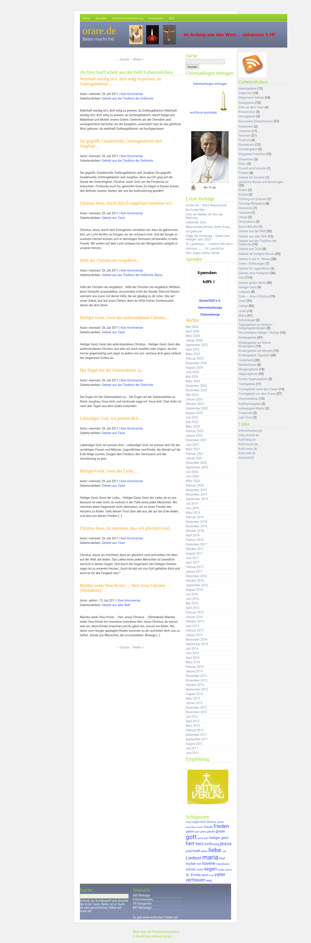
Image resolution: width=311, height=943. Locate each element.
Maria (158, 275)
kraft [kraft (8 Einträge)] (196, 851)
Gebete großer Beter (252, 282)
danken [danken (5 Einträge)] (220, 822)
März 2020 (193, 481)
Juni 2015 (192, 626)
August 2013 (194, 694)
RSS (171, 18)
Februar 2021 (195, 453)
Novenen (245, 135)
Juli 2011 (192, 748)
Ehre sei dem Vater (251, 107)
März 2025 (193, 354)
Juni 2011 (192, 753)
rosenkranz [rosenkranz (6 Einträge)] (223, 864)
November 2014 (196, 639)
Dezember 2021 (196, 440)
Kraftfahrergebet (250, 404)
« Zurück (123, 59)
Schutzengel (247, 320)
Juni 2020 (192, 476)
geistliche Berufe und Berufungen (261, 182)
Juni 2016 (192, 598)
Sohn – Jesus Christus (254, 296)
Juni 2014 (192, 653)
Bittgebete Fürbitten (252, 154)
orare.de (99, 30)
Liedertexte (246, 360)
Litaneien (245, 131)
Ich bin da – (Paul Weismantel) (206, 205)
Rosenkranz (246, 144)
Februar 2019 (195, 517)
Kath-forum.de (248, 444)
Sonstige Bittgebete (252, 203)
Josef (242, 311)
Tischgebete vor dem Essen (257, 393)
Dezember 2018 (196, 521)
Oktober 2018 (195, 530)
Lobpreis (244, 292)
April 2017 (193, 562)
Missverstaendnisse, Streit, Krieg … (209, 227)
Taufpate (245, 212)
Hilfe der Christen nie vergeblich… (110, 260)
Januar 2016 (194, 617)
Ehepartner (246, 159)
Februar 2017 (195, 567)
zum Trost (245, 417)
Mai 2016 (192, 603)
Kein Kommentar (132, 94)
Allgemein (245, 93)
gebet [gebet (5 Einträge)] (203, 831)
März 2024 (193, 381)
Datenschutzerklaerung (127, 18)
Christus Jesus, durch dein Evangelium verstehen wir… (128, 203)
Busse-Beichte (248, 226)
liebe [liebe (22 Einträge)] (214, 850)
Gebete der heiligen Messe (256, 254)
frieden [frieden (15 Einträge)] (221, 826)
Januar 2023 (194, 399)
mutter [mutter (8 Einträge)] (191, 864)
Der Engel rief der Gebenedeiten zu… (113, 370)
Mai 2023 (192, 394)
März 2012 (193, 725)
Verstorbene (247, 221)
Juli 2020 (192, 472)
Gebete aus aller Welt (116, 605)
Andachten (246, 126)
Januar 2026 (194, 340)
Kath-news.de (248, 448)
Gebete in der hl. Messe (254, 259)
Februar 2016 (195, 612)
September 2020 (197, 467)
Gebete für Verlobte (252, 177)
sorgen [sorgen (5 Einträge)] (221, 869)
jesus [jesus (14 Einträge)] (226, 843)
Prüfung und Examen (253, 199)
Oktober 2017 (195, 549)
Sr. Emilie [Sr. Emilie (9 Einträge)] (193, 875)
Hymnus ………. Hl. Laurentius (205, 248)
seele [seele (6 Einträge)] (200, 869)
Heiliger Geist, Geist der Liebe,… (109, 471)
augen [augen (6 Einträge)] (196, 821)
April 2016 (193, 608)
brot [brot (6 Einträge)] (203, 821)
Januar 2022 (194, 435)
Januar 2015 (194, 635)
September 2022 (197, 408)
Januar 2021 (194, 458)
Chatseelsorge (210, 314)
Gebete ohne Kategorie (254, 273)
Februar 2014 (195, 666)
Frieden (244, 173)
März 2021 (193, 449)
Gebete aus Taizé (113, 218)
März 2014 (193, 662)
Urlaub (243, 217)
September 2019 (197, 499)
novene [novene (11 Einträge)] (208, 863)
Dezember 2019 (196, 490)
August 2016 (194, 589)
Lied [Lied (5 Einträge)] (224, 851)
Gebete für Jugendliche (254, 268)
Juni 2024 (192, 372)
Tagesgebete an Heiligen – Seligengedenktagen (257, 326)
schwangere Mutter (252, 408)
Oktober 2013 (195, 685)
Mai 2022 (192, 422)
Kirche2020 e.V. (210, 300)
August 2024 (194, 367)
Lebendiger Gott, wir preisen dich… (111, 418)
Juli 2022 (192, 417)
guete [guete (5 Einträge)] (200, 838)
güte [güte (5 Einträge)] (206, 838)
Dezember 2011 (196, 734)
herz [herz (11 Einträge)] (200, 843)
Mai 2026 (192, 327)
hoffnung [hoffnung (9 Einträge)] (212, 844)
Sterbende (245, 208)
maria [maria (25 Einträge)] (210, 857)
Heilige (243, 306)
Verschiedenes (249, 398)
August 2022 (194, 413)
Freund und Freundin (252, 168)
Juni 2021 (192, 444)
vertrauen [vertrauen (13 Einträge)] (195, 880)
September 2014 (197, 644)
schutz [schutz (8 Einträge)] (191, 869)
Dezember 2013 (196, 676)
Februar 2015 (195, 630)
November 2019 (196, 494)
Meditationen (247, 364)
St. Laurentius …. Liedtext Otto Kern (209, 244)
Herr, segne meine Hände (202, 253)
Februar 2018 (195, 540)
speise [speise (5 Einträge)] (228, 869)
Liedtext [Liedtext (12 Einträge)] (194, 858)
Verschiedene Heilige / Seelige (259, 332)
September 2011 (197, 739)
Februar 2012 (195, 730)
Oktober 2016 (195, 580)
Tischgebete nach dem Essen (258, 389)
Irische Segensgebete (253, 379)
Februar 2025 (195, 358)
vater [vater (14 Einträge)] (219, 874)
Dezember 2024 (196, 363)
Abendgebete (248, 88)
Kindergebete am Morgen (256, 350)
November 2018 (196, 526)
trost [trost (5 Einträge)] (211, 875)
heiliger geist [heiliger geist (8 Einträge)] (218, 838)
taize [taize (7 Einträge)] (205, 875)
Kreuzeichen (247, 112)
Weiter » (138, 59)
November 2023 (196, 390)
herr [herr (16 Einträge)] (190, 843)
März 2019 (193, 512)
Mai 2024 (192, 376)
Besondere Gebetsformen (256, 121)
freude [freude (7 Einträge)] (208, 827)
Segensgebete (248, 374)
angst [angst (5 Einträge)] (189, 822)
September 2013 (197, 689)
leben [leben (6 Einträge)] (204, 851)
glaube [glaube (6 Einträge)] (211, 831)
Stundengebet (248, 149)
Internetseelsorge (210, 307)
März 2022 (193, 426)
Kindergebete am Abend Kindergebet (255, 344)
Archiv (192, 320)
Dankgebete (247, 102)
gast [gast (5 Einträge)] (197, 831)
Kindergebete (247, 337)
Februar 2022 (195, 431)
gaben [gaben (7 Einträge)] (190, 831)
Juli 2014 (192, 648)
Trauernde (245, 413)
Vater (242, 301)
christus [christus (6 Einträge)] (211, 821)
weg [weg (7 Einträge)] (209, 880)
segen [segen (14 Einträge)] (210, 869)
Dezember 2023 (196, 385)
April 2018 (193, 535)
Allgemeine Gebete (251, 97)
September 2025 (197, 345)
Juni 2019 (192, 508)
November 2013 (196, 680)
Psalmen (245, 140)
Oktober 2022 (195, 404)
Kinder (243, 190)
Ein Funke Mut (195, 210)
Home (86, 18)
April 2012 (193, 721)
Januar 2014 (194, 671)
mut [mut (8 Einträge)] (222, 858)
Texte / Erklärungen (252, 263)
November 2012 (196, 712)
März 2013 (193, 698)
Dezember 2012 (196, 707)
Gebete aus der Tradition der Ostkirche (127, 98)
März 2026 (193, 336)
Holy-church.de (249, 435)
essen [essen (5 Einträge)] (200, 827)
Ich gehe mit (194, 231)
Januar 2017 (194, 571)
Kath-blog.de (247, 439)
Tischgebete (247, 384)
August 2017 (194, 553)
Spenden (101, 18)
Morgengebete (248, 369)
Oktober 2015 (195, 621)
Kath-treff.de (247, 453)
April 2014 (193, 657)
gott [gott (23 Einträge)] (191, 836)
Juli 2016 (192, 594)
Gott (241, 277)
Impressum (156, 18)
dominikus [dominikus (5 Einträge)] (191, 827)
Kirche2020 (246, 458)
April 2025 (193, 349)
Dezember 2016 (196, 576)
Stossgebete (247, 116)
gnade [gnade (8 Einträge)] (220, 831)
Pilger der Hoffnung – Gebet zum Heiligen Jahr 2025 (208, 237)
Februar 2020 (195, 485)
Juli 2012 (192, 716)
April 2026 (193, 331)
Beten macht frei (98, 39)
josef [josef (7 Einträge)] (189, 851)
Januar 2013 (194, 703)
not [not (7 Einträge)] (199, 864)
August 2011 (194, 744)
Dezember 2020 (196, 462)
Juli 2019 (192, 503)
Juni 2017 (192, 558)
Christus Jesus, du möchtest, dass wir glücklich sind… (127, 528)
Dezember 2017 (196, 544)
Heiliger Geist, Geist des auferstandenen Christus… (124, 317)
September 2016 (197, 585)
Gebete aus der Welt (252, 231)
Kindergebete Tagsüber (254, 355)
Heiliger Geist (248, 287)
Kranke (243, 194)
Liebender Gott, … (197, 222)
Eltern (242, 164)
